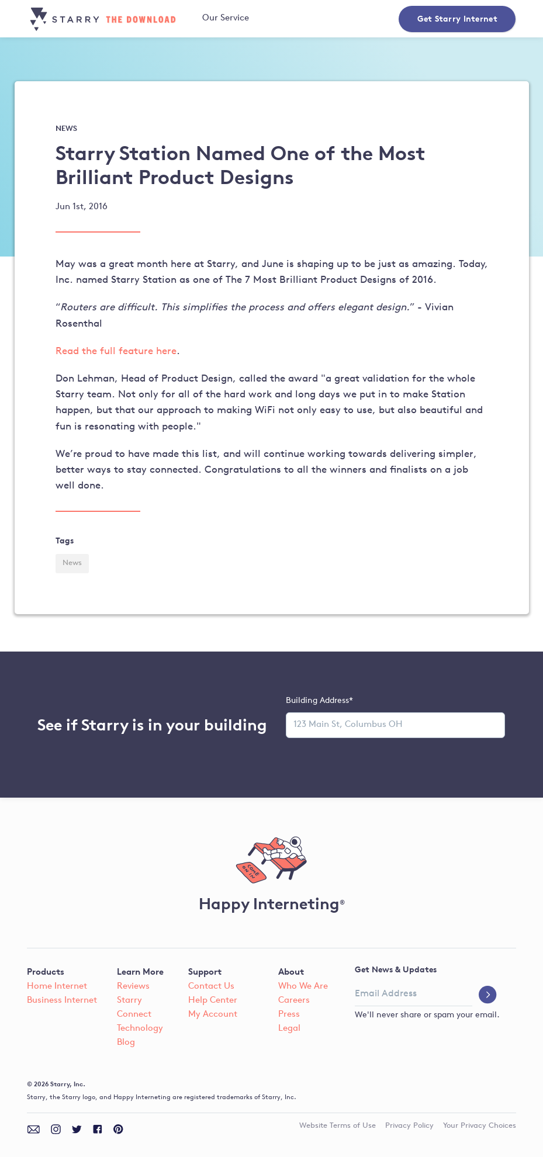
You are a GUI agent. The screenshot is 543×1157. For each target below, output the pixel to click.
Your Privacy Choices (479, 1126)
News (72, 563)
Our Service (225, 18)
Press (289, 1014)
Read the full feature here (116, 351)
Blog (126, 1042)
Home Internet (57, 986)
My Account (212, 1014)
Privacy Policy (409, 1126)
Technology (140, 1028)
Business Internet (62, 1000)
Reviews (133, 986)
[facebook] (97, 1129)
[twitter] (76, 1129)
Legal (289, 1028)
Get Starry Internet (457, 18)
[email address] (413, 994)
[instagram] (55, 1129)
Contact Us (211, 986)
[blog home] (106, 19)
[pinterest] (118, 1129)
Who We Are (303, 986)
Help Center (212, 1000)
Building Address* (319, 701)
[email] (33, 1129)
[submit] (487, 995)
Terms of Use (337, 1126)
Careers (294, 1000)
